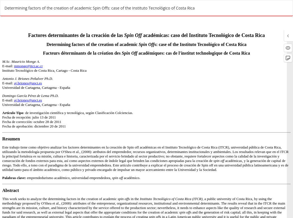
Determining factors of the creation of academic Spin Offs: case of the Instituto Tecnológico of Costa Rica (99, 8)
